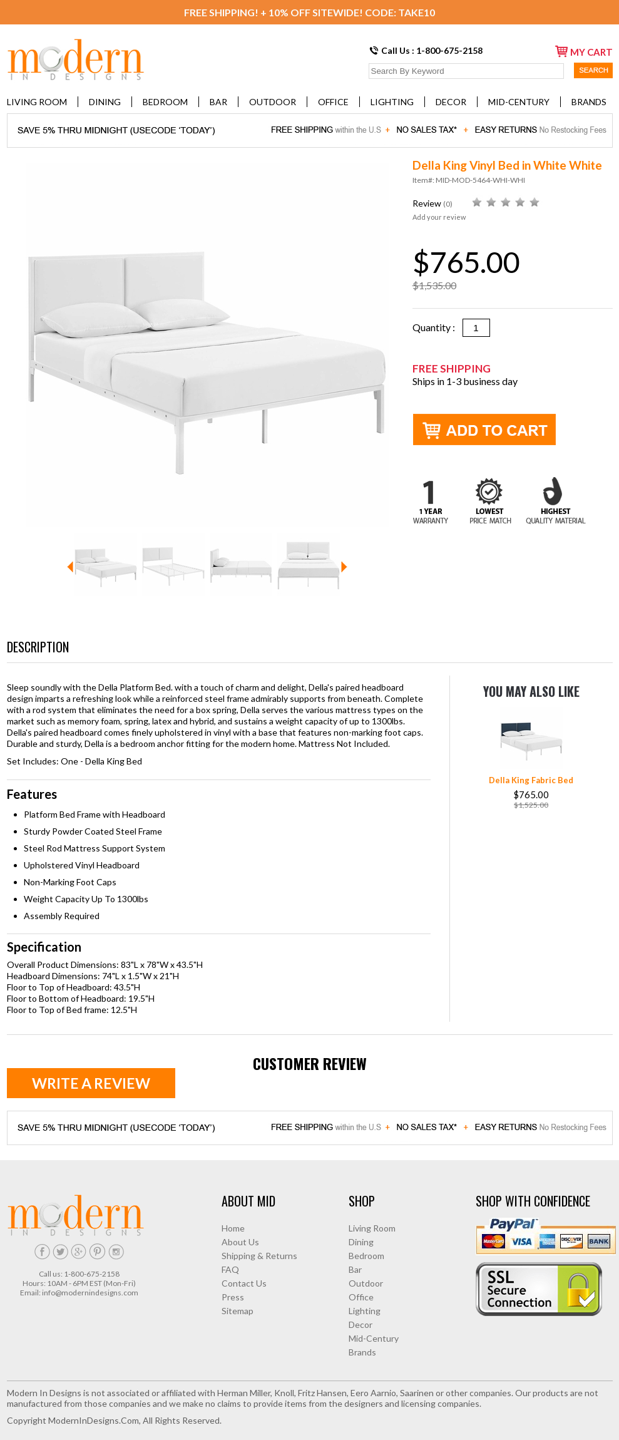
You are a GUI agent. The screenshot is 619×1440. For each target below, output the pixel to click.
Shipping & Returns (259, 1255)
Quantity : (437, 327)
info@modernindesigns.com (90, 1292)
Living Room (37, 101)
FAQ (230, 1269)
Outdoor (272, 101)
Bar (218, 101)
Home (233, 1228)
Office (333, 101)
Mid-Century (519, 101)
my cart (584, 51)
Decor (451, 101)
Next (344, 567)
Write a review (91, 1083)
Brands (588, 101)
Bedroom (165, 101)
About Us (240, 1242)
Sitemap (237, 1310)
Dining (105, 101)
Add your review (439, 217)
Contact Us (244, 1283)
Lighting (392, 101)
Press (233, 1297)
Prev (70, 567)
